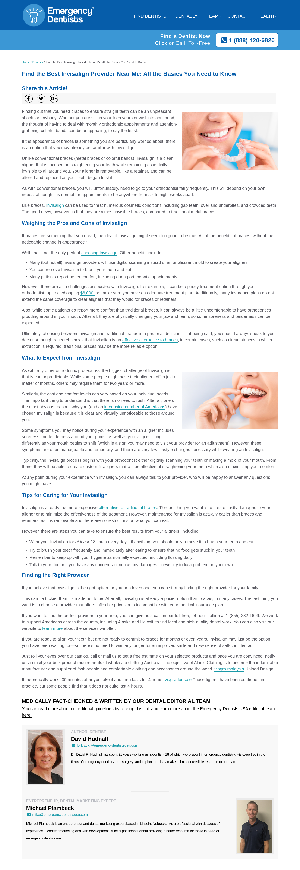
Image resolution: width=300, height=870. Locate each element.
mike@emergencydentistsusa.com (57, 815)
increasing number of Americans (134, 406)
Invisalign (55, 205)
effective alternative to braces (150, 340)
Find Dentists (150, 15)
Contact (238, 15)
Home (26, 62)
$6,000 (87, 293)
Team (212, 15)
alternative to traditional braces (128, 507)
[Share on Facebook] (28, 98)
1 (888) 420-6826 (247, 40)
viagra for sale (178, 679)
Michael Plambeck (40, 824)
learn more (52, 628)
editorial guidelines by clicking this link (114, 708)
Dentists (37, 62)
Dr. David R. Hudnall (86, 754)
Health (265, 15)
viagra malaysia (229, 669)
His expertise (246, 754)
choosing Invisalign (99, 252)
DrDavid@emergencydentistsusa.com (104, 745)
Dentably (186, 15)
